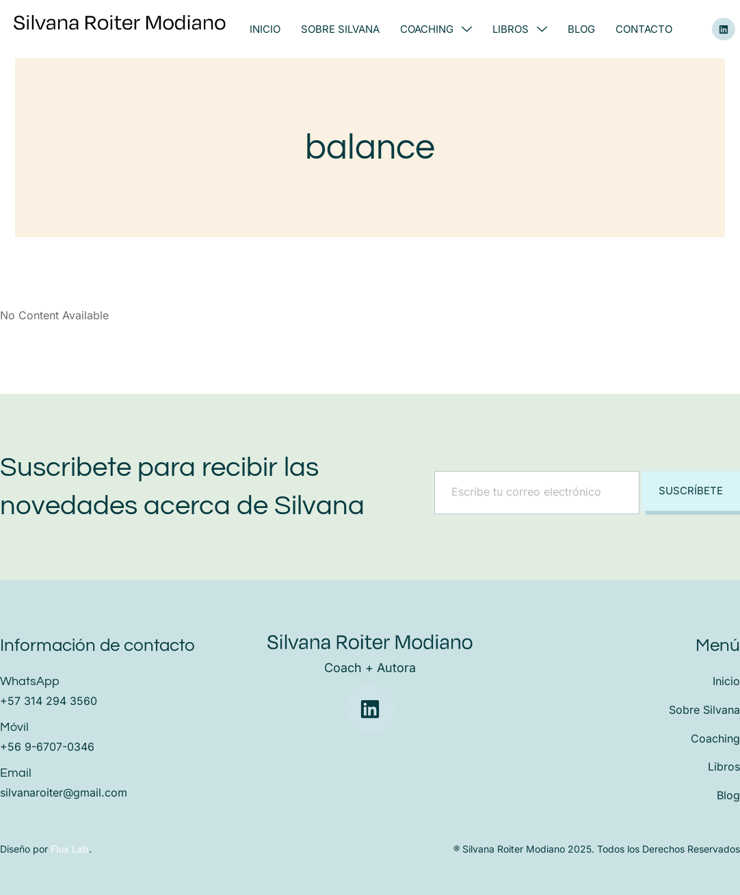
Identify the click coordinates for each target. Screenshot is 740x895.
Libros (519, 29)
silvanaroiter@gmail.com (63, 792)
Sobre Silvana (340, 29)
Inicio (265, 29)
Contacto (644, 29)
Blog (581, 29)
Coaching (436, 29)
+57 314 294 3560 (48, 701)
